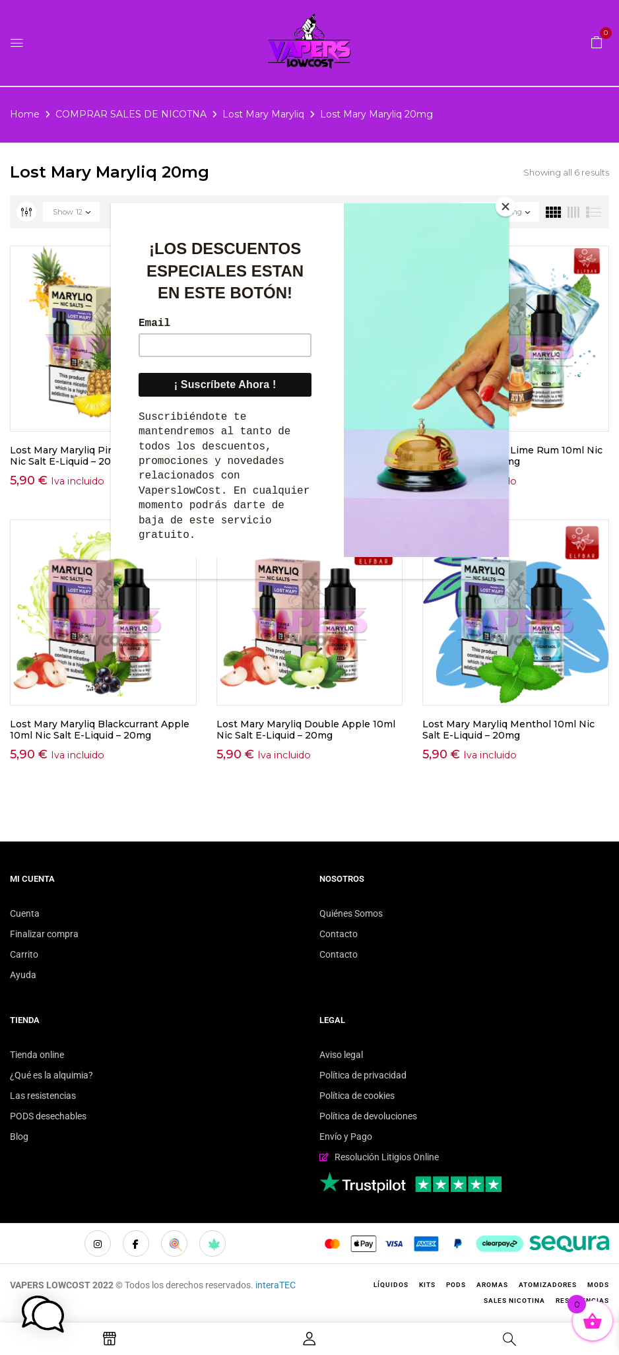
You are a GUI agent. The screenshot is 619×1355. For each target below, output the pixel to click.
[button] (597, 42)
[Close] (505, 206)
